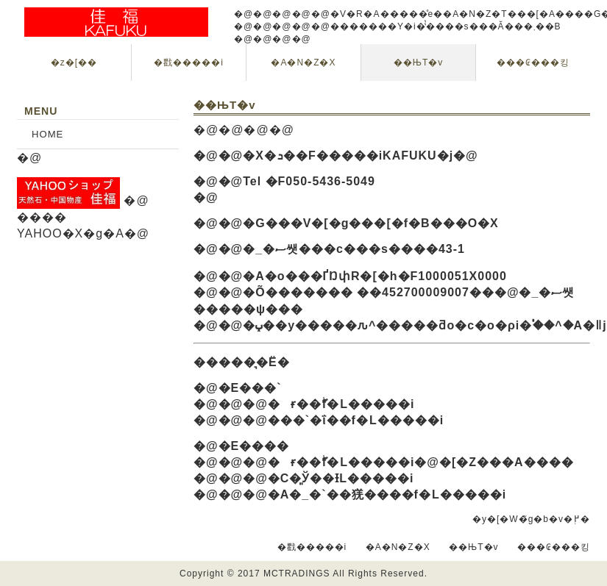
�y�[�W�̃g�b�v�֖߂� (531, 519)
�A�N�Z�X (303, 62)
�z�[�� (74, 62)
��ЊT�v (418, 62)
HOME (47, 134)
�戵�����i (189, 62)
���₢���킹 (533, 62)
